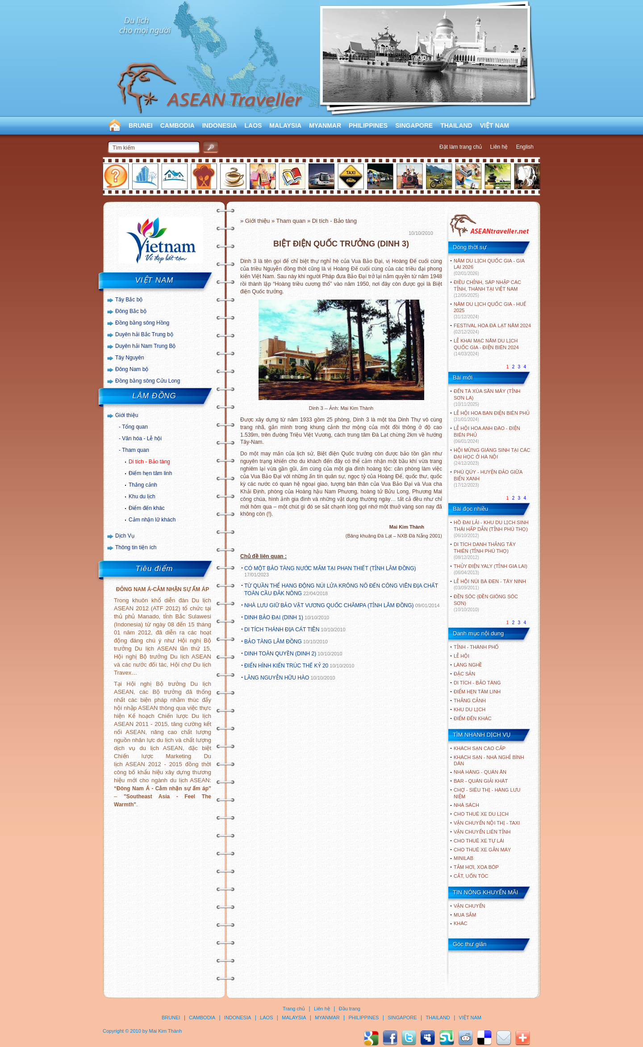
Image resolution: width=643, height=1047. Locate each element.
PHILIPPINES (368, 125)
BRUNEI (141, 125)
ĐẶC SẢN (464, 673)
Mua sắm (465, 915)
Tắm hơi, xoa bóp (476, 867)
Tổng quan (135, 427)
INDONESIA (219, 125)
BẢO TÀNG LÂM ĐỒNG (273, 641)
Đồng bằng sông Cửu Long (147, 381)
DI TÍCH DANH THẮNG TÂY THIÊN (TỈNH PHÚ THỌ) (485, 551)
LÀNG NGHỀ (468, 664)
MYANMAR (325, 125)
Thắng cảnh (143, 485)
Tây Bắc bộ (128, 299)
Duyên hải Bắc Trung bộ (144, 334)
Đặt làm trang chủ (460, 147)
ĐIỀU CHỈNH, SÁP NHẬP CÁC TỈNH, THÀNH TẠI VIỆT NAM (487, 288)
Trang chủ (294, 1008)
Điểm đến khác (147, 508)
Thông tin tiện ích (135, 547)
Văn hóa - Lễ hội (142, 438)
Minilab (463, 858)
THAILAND (456, 125)
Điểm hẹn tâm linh (150, 473)
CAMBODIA (177, 125)
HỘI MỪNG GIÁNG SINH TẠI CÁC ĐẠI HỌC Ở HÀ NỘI (492, 456)
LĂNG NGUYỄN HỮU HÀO (276, 678)
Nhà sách (466, 805)
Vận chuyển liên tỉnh (482, 831)
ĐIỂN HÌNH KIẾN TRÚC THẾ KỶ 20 (286, 666)
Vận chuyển (469, 906)
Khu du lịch (142, 496)
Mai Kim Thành (165, 1031)
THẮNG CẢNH (470, 700)
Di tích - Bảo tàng (149, 462)
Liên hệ (499, 147)
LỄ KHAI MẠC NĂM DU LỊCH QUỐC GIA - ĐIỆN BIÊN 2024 (486, 347)
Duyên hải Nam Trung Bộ (145, 346)
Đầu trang (349, 1008)
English (525, 147)
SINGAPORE (414, 125)
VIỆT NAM (494, 125)
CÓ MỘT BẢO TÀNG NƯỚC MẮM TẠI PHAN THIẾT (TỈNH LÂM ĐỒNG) (330, 568)
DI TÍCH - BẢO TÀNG (477, 682)
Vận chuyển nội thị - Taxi (487, 823)
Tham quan (135, 450)
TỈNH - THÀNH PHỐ (476, 647)
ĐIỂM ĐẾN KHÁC (473, 718)
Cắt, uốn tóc (471, 876)
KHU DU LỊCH (469, 709)
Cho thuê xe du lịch (481, 814)
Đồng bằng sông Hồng (142, 323)
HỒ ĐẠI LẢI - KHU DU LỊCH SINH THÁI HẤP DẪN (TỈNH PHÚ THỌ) (491, 529)
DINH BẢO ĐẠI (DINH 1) (273, 617)
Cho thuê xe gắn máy (482, 849)
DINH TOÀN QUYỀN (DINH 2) (280, 654)
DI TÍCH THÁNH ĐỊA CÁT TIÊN (281, 629)
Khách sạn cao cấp (479, 748)
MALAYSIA (285, 125)
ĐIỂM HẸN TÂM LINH (477, 691)
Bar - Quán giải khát (481, 781)
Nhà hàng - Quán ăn (480, 772)
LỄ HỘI (461, 656)
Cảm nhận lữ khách (152, 520)
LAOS (253, 125)
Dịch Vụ (124, 536)
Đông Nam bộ (131, 369)
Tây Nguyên (129, 358)
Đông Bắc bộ (130, 311)
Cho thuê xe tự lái (479, 840)
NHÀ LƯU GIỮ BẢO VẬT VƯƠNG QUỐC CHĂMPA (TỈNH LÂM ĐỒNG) (329, 605)
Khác (461, 923)
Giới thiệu (126, 415)
